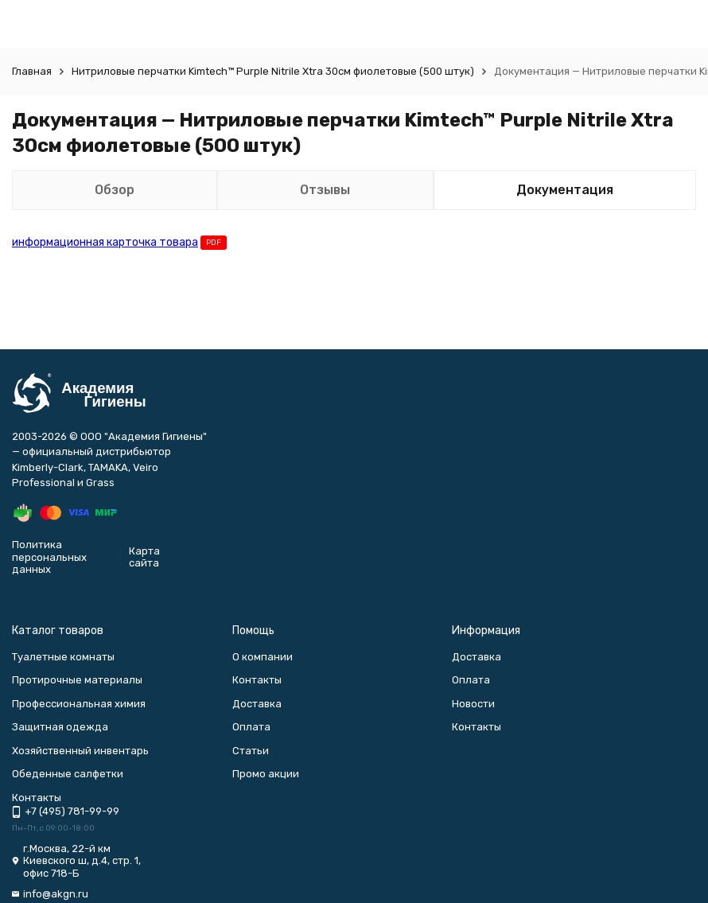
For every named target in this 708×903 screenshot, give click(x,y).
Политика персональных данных (49, 557)
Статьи (250, 751)
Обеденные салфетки (67, 774)
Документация (564, 189)
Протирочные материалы (77, 680)
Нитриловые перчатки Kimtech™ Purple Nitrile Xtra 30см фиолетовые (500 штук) (273, 71)
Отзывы (325, 189)
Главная (32, 71)
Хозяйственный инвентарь (80, 751)
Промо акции (265, 774)
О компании (262, 657)
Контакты (257, 680)
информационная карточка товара (105, 242)
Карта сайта (144, 557)
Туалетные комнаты (63, 657)
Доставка (257, 704)
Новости (473, 704)
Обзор (114, 189)
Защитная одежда (60, 727)
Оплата (251, 727)
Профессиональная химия (79, 704)
